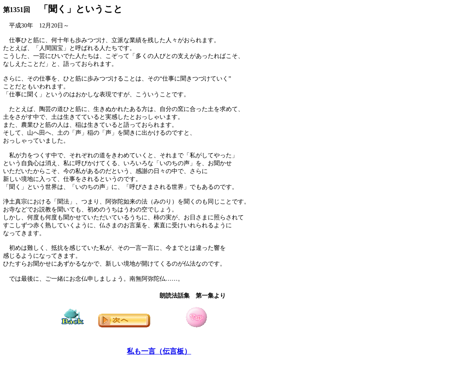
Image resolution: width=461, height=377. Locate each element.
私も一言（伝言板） (159, 351)
